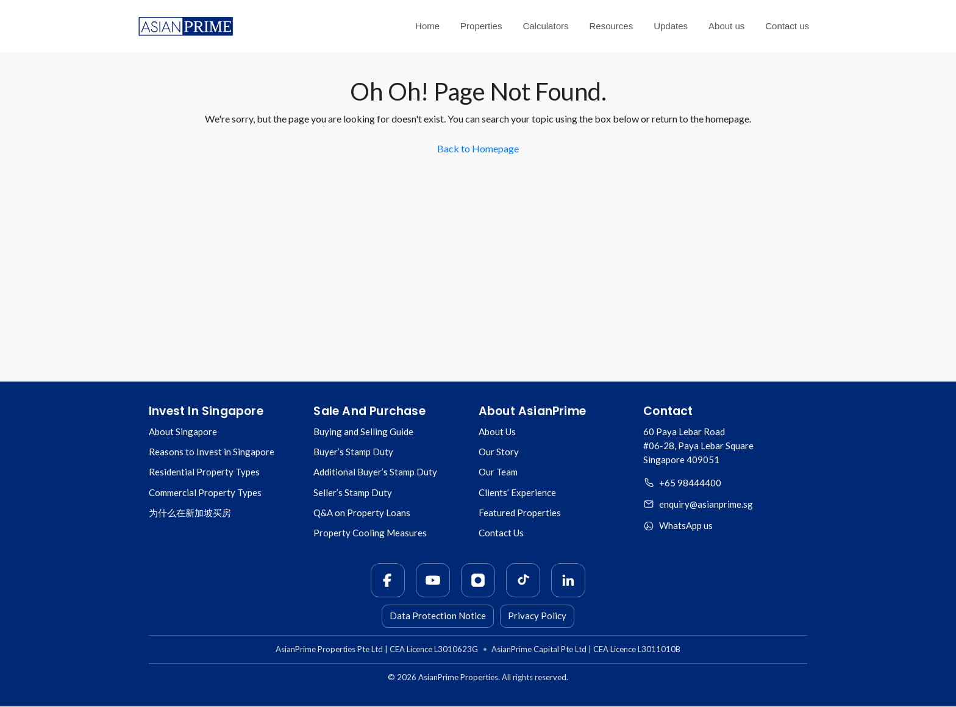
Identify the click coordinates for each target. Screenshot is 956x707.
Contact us (787, 26)
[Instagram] (478, 580)
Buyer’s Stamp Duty (353, 451)
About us (726, 26)
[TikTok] (523, 580)
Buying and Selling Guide (363, 431)
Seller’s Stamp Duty (352, 492)
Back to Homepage (478, 148)
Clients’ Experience (517, 492)
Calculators (545, 26)
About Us (497, 431)
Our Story (499, 451)
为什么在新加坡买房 (190, 512)
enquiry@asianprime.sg (706, 504)
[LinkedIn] (568, 580)
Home (427, 26)
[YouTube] (433, 580)
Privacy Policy (537, 615)
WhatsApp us (686, 525)
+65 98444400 (690, 482)
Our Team (498, 471)
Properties (481, 26)
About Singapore (183, 431)
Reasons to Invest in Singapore (211, 451)
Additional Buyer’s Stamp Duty (375, 471)
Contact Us (501, 532)
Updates (671, 26)
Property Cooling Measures (370, 532)
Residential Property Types (204, 471)
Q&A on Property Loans (361, 512)
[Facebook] (388, 580)
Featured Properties (520, 512)
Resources (611, 26)
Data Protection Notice (438, 615)
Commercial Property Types (205, 492)
